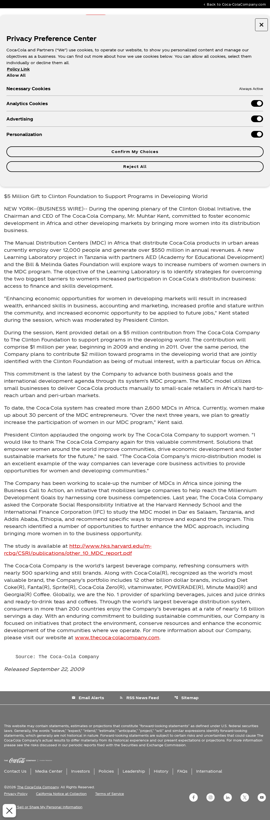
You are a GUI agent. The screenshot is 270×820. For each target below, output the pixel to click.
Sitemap (186, 697)
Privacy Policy (15, 794)
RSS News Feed (139, 697)
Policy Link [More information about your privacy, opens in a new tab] (18, 69)
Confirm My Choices (134, 151)
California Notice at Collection (61, 794)
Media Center (48, 771)
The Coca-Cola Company (38, 787)
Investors (80, 771)
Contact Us (15, 771)
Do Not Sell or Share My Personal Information (43, 807)
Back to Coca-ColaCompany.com (234, 4)
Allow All (16, 75)
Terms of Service (109, 794)
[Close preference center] (261, 25)
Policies (106, 771)
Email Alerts (88, 697)
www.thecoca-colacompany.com (117, 637)
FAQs (182, 771)
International (209, 771)
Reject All (135, 166)
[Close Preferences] (8, 810)
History (161, 771)
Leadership (134, 771)
